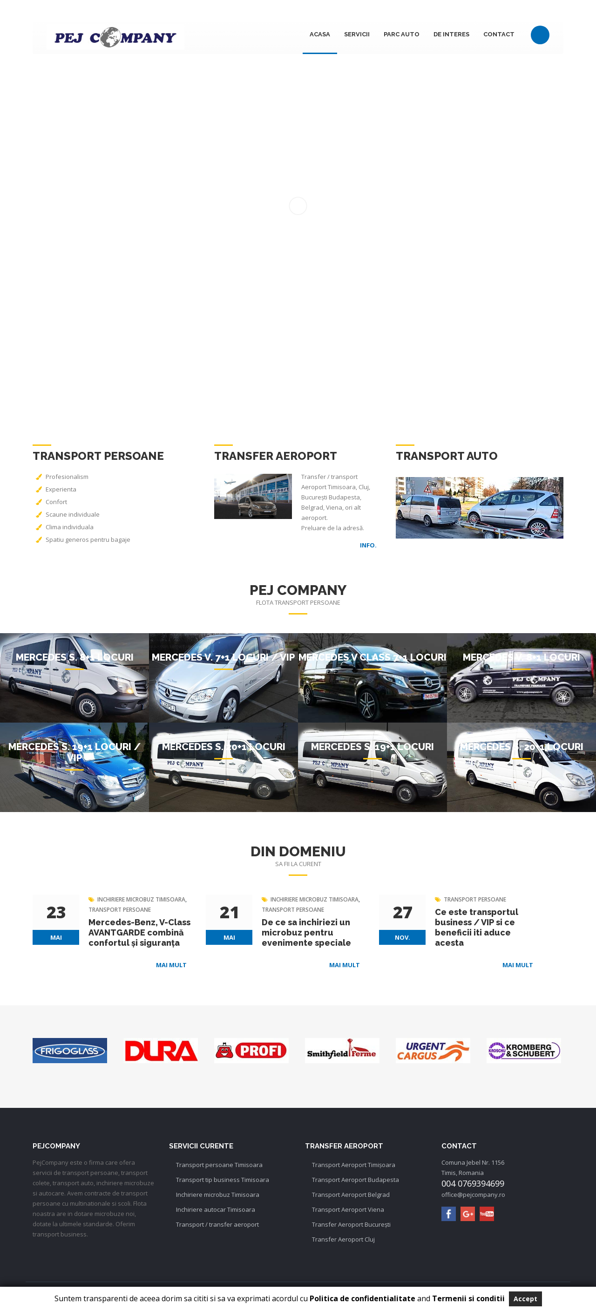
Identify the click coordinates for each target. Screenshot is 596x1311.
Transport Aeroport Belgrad (351, 1194)
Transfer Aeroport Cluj (343, 1239)
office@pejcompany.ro (473, 1194)
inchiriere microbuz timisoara (141, 899)
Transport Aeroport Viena (348, 1209)
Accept (525, 1298)
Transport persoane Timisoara (219, 1165)
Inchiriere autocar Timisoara (215, 1209)
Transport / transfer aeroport (217, 1224)
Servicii (357, 34)
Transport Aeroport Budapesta (355, 1179)
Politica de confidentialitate (361, 1298)
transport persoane (119, 910)
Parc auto (402, 34)
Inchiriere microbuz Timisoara (217, 1194)
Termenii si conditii (468, 1298)
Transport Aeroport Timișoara (353, 1165)
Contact (499, 34)
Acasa (320, 34)
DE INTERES (451, 34)
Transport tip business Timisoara (222, 1179)
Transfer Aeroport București (351, 1224)
